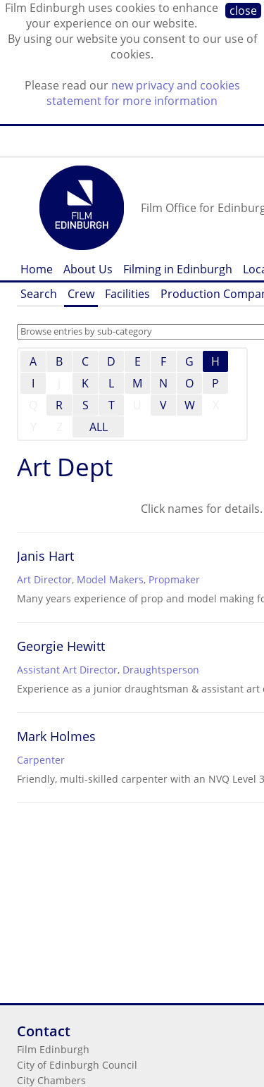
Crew (81, 294)
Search (38, 294)
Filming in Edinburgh (177, 269)
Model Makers (110, 579)
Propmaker (174, 579)
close (243, 10)
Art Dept (65, 466)
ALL (98, 427)
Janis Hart (45, 555)
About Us (88, 269)
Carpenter (41, 759)
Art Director (44, 579)
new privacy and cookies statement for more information (143, 92)
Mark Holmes (56, 736)
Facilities (127, 294)
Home (36, 269)
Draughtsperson (160, 669)
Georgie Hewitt (61, 646)
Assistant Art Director (67, 669)
